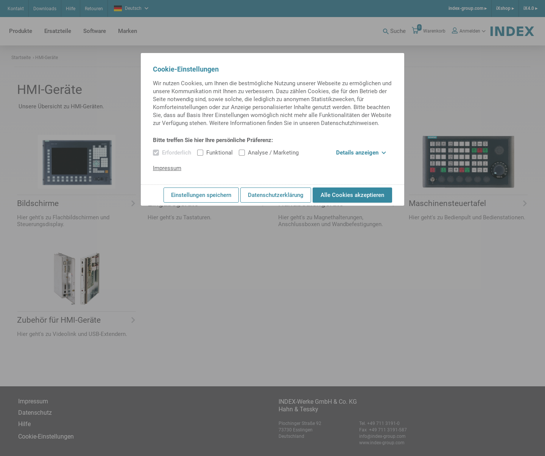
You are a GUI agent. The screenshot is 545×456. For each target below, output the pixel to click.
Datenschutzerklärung (276, 195)
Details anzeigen (361, 152)
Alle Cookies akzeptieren (352, 195)
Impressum (167, 168)
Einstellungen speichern (201, 195)
